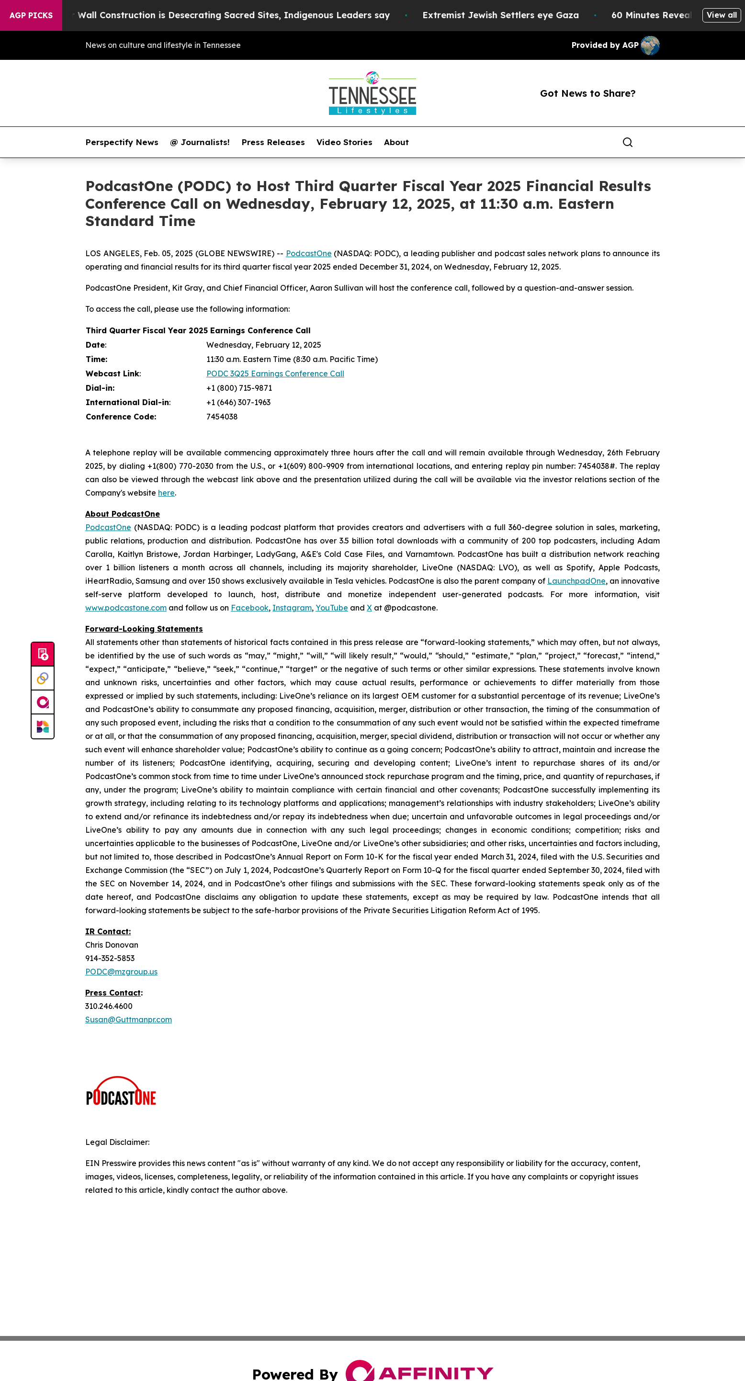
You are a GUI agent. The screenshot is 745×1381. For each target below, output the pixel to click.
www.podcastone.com (126, 607)
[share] (653, 142)
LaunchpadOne (576, 581)
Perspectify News (121, 142)
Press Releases (273, 142)
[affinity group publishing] (43, 702)
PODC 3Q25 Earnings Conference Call (275, 373)
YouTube (332, 607)
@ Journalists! (200, 142)
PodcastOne (309, 253)
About (396, 142)
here (166, 493)
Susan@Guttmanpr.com (128, 1019)
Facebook (250, 607)
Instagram (292, 607)
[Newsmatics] (43, 726)
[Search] (627, 142)
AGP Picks (31, 15)
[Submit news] (43, 655)
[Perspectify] (43, 678)
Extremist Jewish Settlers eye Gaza (516, 15)
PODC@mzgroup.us (121, 971)
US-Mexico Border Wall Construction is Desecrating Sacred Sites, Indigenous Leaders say (207, 15)
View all (722, 15)
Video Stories (344, 142)
